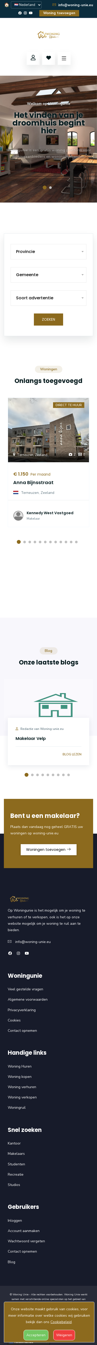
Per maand (39, 474)
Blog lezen (72, 754)
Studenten (16, 1164)
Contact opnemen (22, 1030)
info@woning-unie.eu (72, 5)
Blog (11, 1262)
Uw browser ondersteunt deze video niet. (48, 593)
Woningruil (17, 1107)
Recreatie (16, 1174)
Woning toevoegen (59, 13)
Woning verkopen (22, 1097)
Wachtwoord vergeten (26, 1241)
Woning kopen (20, 1076)
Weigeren (64, 1335)
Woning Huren (20, 1066)
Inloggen (15, 1220)
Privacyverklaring (22, 1010)
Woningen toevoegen (48, 849)
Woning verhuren (22, 1087)
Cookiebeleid (61, 1322)
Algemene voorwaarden (28, 999)
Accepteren (36, 1335)
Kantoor (14, 1143)
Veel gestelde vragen (25, 989)
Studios (14, 1184)
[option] (48, 139)
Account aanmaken (24, 1230)
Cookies (14, 1020)
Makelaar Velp (31, 738)
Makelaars (16, 1153)
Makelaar (33, 519)
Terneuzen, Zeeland (29, 455)
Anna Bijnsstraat (33, 482)
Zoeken (48, 319)
